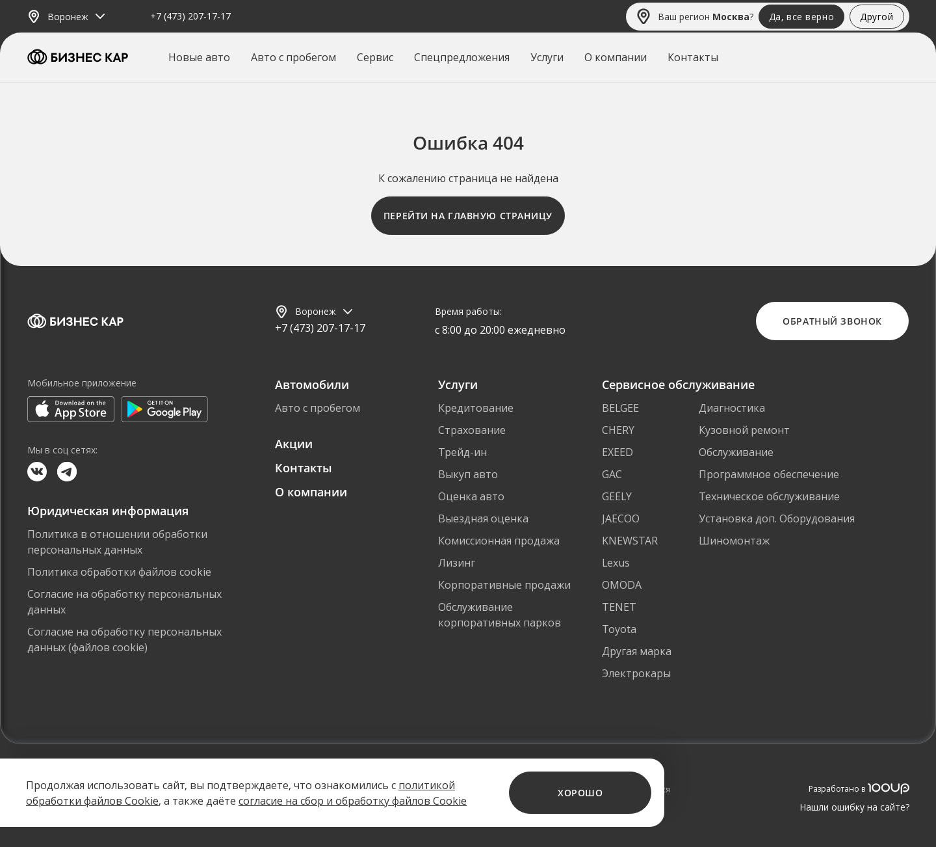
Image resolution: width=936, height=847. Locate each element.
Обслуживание (736, 452)
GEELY (617, 496)
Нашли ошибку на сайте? (854, 807)
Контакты (693, 57)
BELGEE (620, 408)
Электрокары (636, 673)
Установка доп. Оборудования (777, 518)
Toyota (619, 629)
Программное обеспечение (769, 474)
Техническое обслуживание (769, 496)
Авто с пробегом (293, 57)
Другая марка (636, 651)
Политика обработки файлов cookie (119, 572)
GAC (612, 474)
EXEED (617, 452)
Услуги (547, 57)
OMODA (622, 585)
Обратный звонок (832, 321)
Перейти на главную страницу (468, 215)
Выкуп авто (468, 474)
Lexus (616, 563)
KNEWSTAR (630, 540)
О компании (615, 57)
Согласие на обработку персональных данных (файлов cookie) (124, 639)
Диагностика (732, 408)
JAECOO (621, 518)
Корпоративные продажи (504, 585)
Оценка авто (471, 496)
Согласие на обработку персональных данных (124, 602)
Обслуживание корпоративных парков (499, 615)
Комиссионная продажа (499, 540)
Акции (294, 443)
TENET (619, 607)
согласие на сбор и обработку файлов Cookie (353, 801)
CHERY (618, 430)
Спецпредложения (462, 57)
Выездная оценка (483, 518)
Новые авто (199, 57)
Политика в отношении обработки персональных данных (117, 542)
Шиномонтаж (734, 540)
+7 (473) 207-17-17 (190, 16)
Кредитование (476, 408)
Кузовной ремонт (744, 430)
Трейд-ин (462, 452)
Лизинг (456, 563)
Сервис (375, 57)
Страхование (472, 430)
